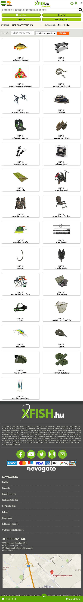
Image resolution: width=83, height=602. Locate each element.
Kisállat (61, 15)
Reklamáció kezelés (10, 524)
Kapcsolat (6, 488)
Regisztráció (7, 518)
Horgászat (21, 15)
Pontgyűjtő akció (9, 506)
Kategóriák (50, 25)
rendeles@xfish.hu (15, 545)
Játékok (21, 19)
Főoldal (5, 482)
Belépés (5, 512)
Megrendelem (73, 599)
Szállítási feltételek (10, 500)
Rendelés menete (9, 494)
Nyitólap (5, 25)
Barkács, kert (61, 19)
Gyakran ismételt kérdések (13, 530)
